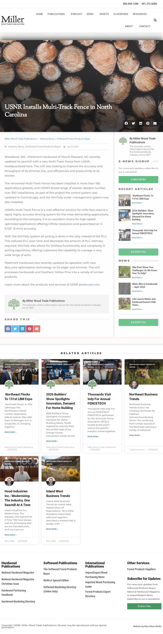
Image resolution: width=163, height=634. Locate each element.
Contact (144, 26)
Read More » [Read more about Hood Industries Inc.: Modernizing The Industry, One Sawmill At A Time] (10, 535)
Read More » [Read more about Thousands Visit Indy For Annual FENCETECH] (93, 437)
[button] (155, 20)
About (130, 26)
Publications (57, 14)
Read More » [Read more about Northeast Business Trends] (135, 435)
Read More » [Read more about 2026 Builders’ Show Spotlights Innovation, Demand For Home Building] (52, 441)
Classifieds (120, 14)
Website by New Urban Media (147, 626)
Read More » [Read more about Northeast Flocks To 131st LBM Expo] (10, 432)
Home (39, 14)
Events (104, 14)
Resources (140, 14)
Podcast (76, 14)
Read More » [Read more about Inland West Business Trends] (52, 529)
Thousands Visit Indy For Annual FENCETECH (99, 399)
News (91, 14)
